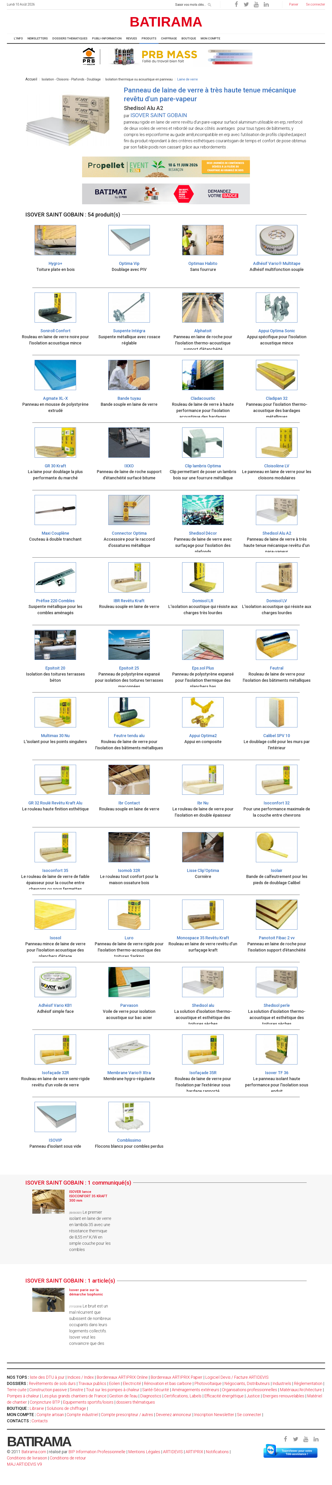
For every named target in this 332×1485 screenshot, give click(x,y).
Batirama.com (33, 1451)
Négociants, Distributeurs (247, 1383)
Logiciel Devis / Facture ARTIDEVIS (237, 1377)
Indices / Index (80, 1377)
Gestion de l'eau (123, 1395)
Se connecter (249, 1414)
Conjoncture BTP (45, 1402)
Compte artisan (50, 1414)
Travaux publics (92, 1383)
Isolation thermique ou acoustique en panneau (139, 79)
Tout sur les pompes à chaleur (112, 1389)
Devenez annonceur (173, 1414)
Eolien (114, 1383)
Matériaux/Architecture (301, 1389)
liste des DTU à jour (47, 1377)
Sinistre (76, 1389)
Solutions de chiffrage (66, 1408)
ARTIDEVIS (173, 1451)
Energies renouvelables (283, 1395)
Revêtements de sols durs (52, 1383)
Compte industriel (82, 1414)
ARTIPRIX (194, 1451)
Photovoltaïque (208, 1383)
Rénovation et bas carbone (168, 1383)
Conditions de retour (68, 1457)
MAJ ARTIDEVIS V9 (24, 1464)
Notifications (218, 1451)
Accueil (31, 79)
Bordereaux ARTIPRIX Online (122, 1377)
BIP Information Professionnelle (96, 1451)
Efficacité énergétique (224, 1395)
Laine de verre (187, 79)
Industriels (282, 1383)
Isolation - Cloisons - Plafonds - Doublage (71, 79)
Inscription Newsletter (214, 1414)
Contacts (40, 1420)
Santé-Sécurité (155, 1389)
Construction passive (48, 1389)
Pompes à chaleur (23, 1395)
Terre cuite (17, 1389)
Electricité (132, 1383)
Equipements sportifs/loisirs (88, 1402)
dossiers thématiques (135, 1402)
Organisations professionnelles (249, 1389)
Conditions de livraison (27, 1457)
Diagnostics (150, 1395)
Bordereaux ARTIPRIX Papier (176, 1377)
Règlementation (308, 1383)
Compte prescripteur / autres (127, 1414)
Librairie (37, 1408)
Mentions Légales (144, 1451)
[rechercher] (209, 3)
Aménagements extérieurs (195, 1389)
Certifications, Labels (183, 1395)
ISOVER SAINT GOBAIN (158, 115)
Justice (253, 1395)
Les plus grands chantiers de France (74, 1395)
